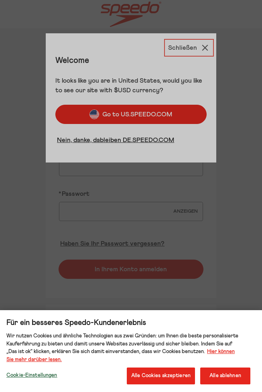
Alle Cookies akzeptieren (161, 375)
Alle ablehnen (225, 375)
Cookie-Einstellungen (31, 375)
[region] (131, 351)
